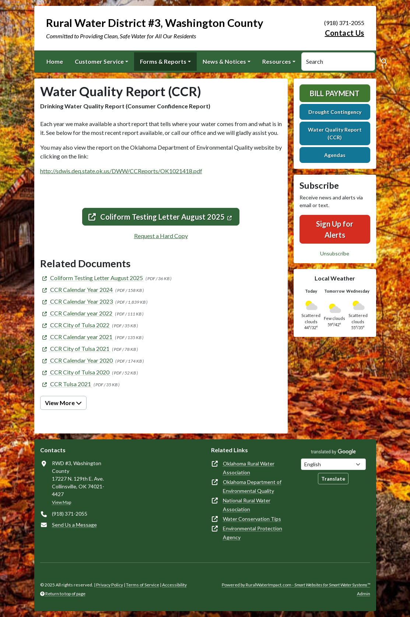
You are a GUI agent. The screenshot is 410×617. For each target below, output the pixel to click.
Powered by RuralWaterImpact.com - (296, 585)
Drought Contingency (334, 112)
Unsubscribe (334, 253)
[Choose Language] (333, 464)
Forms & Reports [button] (163, 61)
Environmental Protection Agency (252, 532)
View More (63, 402)
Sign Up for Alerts (334, 229)
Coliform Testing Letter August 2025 (156, 216)
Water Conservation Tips (252, 519)
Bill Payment (335, 93)
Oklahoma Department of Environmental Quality (252, 486)
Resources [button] (276, 61)
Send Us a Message (74, 525)
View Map (61, 502)
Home (54, 61)
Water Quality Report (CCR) (335, 133)
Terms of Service (142, 585)
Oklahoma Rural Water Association (248, 467)
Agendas (335, 155)
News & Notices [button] (224, 61)
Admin (363, 593)
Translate (333, 478)
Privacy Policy (109, 585)
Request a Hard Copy (161, 235)
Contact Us (344, 32)
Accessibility (174, 585)
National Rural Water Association (246, 504)
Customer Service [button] (99, 61)
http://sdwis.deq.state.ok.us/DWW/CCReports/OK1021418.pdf (121, 170)
